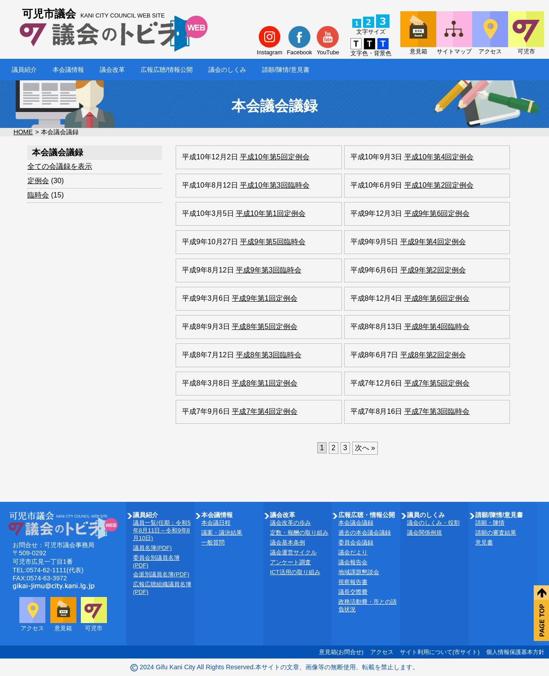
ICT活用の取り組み (295, 572)
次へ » (365, 448)
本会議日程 (215, 522)
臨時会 (38, 195)
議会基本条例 (287, 542)
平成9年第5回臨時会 (272, 242)
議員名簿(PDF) (152, 547)
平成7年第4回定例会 (264, 411)
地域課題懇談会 (358, 572)
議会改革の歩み (290, 522)
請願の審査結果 (495, 532)
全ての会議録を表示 (59, 166)
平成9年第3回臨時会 (268, 270)
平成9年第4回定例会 (433, 242)
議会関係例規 (424, 532)
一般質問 (213, 542)
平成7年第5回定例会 (437, 383)
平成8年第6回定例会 (437, 298)
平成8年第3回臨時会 (268, 355)
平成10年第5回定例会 (275, 157)
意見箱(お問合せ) (341, 652)
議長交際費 (352, 591)
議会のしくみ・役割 (433, 522)
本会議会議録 (355, 522)
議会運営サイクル (293, 552)
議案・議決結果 (221, 532)
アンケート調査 (290, 562)
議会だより (352, 552)
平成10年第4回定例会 (439, 157)
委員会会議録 (355, 542)
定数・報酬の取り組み (299, 532)
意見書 (484, 542)
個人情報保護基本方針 (515, 652)
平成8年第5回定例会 (264, 326)
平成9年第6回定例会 (437, 213)
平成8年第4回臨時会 (437, 326)
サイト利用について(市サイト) (440, 652)
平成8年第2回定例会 (433, 355)
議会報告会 (352, 562)
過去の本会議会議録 (364, 532)
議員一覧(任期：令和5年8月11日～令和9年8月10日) (161, 530)
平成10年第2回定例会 (439, 185)
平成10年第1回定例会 (270, 213)
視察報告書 (352, 582)
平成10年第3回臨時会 (275, 185)
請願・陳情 (490, 522)
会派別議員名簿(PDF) (161, 574)
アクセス (382, 652)
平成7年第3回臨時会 (437, 411)
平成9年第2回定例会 (433, 270)
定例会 (38, 180)
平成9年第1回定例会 (264, 298)
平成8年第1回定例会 (264, 383)
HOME (23, 132)
